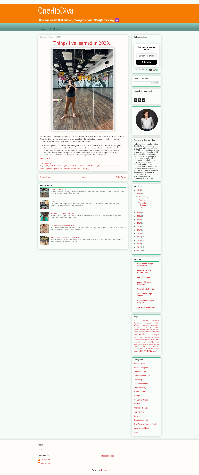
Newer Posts (45, 177)
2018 (139, 226)
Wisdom (137, 325)
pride (135, 346)
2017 (139, 230)
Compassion (148, 323)
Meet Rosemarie (56, 29)
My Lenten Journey (105, 166)
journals (136, 339)
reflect (145, 346)
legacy (136, 432)
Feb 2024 (143, 200)
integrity (156, 337)
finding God (150, 335)
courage (151, 329)
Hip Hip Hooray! (140, 388)
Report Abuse (107, 456)
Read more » (45, 158)
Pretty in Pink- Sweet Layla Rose (62, 225)
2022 (139, 213)
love (157, 339)
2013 (139, 244)
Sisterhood (138, 416)
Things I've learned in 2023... (83, 43)
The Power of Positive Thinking (146, 424)
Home (43, 29)
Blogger (104, 470)
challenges (138, 329)
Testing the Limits (141, 420)
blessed (148, 327)
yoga (88, 168)
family (141, 334)
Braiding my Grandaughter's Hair (62, 213)
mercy (145, 342)
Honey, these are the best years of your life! (66, 237)
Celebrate (155, 321)
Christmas (137, 323)
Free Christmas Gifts (142, 376)
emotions (155, 332)
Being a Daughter (141, 368)
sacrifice (147, 348)
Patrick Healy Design (145, 289)
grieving (146, 337)
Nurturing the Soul (46, 168)
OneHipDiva (55, 11)
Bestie (136, 321)
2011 (139, 251)
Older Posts (121, 177)
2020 (139, 220)
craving (156, 329)
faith (135, 335)
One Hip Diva (45, 463)
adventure (146, 325)
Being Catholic (59, 166)
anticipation (155, 325)
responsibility (139, 348)
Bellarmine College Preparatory (145, 265)
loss (152, 340)
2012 (139, 247)
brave (157, 327)
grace (141, 337)
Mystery (116, 166)
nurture (140, 344)
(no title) (53, 201)
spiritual (156, 348)
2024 (51, 166)
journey (142, 339)
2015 (139, 237)
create (136, 331)
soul (61, 168)
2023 (46, 166)
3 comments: (47, 163)
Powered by (146, 70)
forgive (156, 335)
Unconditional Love (78, 168)
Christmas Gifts (71, 166)
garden (136, 337)
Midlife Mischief (91, 166)
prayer (56, 168)
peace (151, 344)
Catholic (145, 321)
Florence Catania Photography (144, 271)
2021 (139, 216)
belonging (137, 327)
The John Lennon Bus (146, 307)
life (149, 340)
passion (145, 344)
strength (137, 351)
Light (157, 323)
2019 (139, 223)
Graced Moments (141, 384)
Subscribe (146, 62)
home (151, 337)
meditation (81, 166)
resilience (156, 346)
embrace (148, 332)
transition (67, 168)
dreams (141, 331)
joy (146, 340)
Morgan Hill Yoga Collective (144, 283)
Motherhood (139, 396)
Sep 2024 (143, 197)
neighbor (151, 342)
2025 (139, 190)
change (145, 329)
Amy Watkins (45, 460)
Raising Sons (139, 412)
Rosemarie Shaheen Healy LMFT (145, 302)
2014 (139, 240)
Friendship (138, 380)
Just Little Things (144, 277)
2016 (139, 233)
